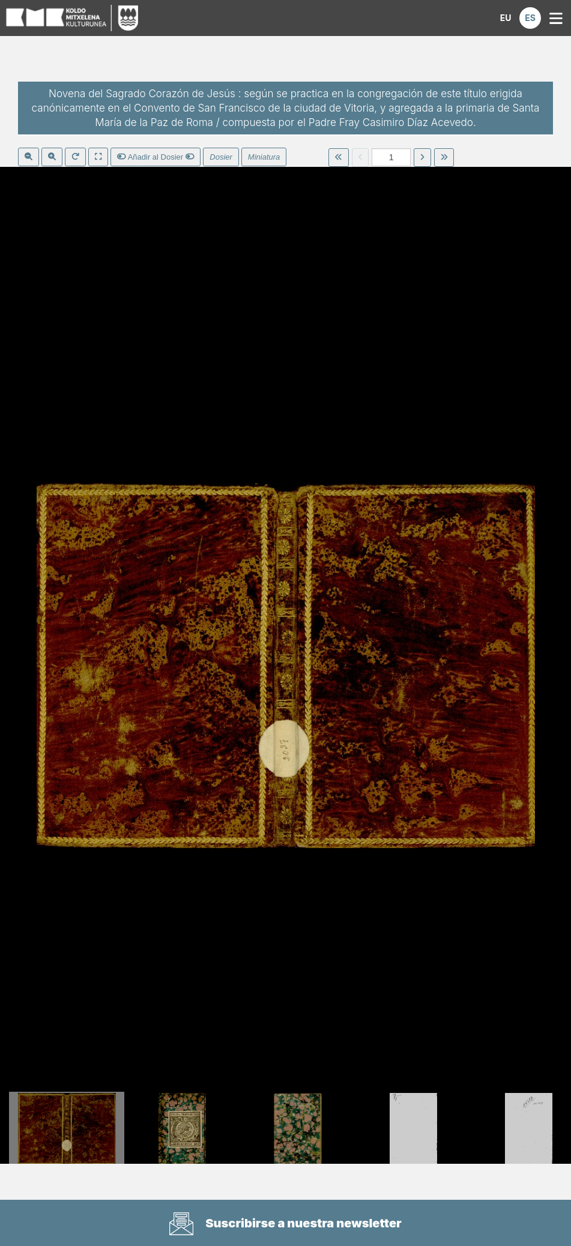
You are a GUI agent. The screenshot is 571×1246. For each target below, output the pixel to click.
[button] (505, 18)
